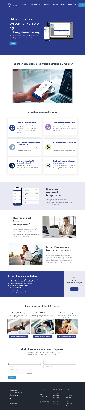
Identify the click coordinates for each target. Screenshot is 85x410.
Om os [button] (63, 4)
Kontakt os (13, 43)
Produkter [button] (24, 4)
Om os (67, 405)
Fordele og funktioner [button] (35, 4)
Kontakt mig (12, 377)
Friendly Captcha (29, 373)
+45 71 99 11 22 (43, 396)
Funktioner (68, 393)
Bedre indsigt (56, 395)
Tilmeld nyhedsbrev (14, 403)
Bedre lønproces (57, 393)
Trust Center (69, 403)
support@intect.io (44, 399)
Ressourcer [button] (56, 4)
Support (70, 4)
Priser (67, 401)
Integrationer (69, 395)
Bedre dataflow (56, 401)
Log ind (75, 5)
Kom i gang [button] (47, 4)
